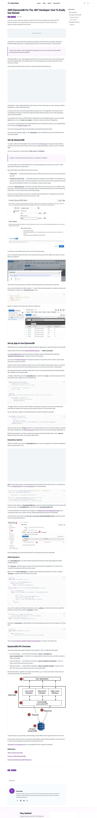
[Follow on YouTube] (24, 800)
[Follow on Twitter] (17, 800)
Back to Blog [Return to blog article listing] (11, 780)
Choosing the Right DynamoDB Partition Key (19, 759)
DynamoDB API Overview (74, 22)
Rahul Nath (13, 3)
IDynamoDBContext (15, 354)
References (72, 24)
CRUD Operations (73, 19)
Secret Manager (30, 486)
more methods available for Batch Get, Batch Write (26, 641)
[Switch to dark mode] (87, 3)
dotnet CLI (10, 120)
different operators (29, 430)
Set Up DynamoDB (73, 12)
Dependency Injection (74, 17)
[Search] (84, 3)
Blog (44, 3)
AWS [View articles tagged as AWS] (9, 16)
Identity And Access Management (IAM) (48, 510)
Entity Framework (21, 359)
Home (39, 3)
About (49, 3)
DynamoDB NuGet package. (32, 350)
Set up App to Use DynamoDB (75, 14)
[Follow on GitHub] (27, 800)
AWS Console (42, 144)
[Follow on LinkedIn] (20, 800)
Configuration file (16, 486)
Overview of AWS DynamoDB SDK (17, 756)
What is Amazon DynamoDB (15, 752)
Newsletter (56, 3)
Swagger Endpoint (22, 125)
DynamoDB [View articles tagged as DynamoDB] (13, 16)
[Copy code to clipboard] (64, 294)
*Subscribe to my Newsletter (15, 744)
